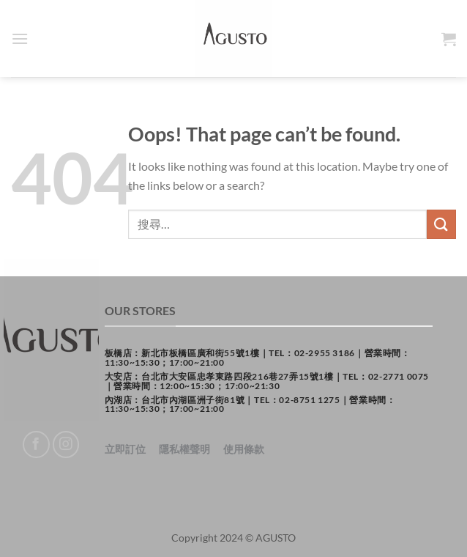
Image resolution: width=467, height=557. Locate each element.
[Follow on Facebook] (36, 444)
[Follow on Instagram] (66, 444)
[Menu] (20, 38)
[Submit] (441, 224)
